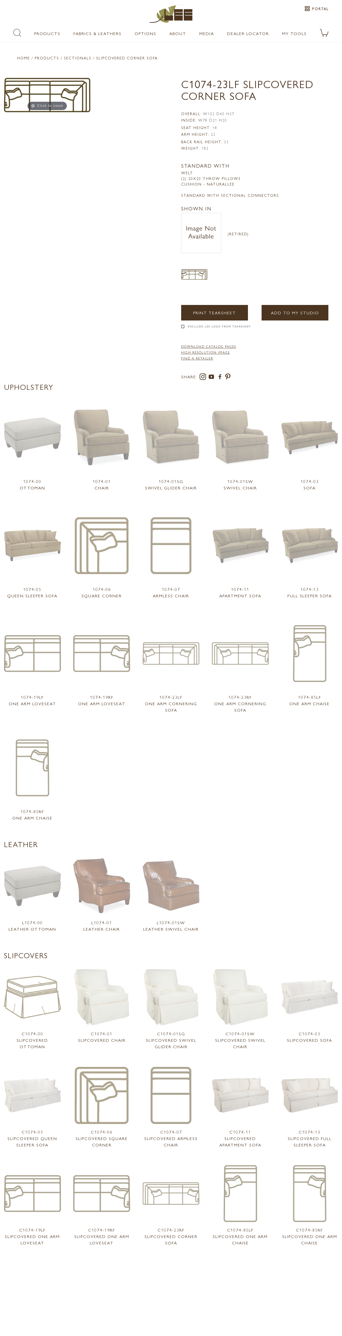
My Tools (294, 33)
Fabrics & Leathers (97, 33)
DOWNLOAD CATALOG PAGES (208, 346)
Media (206, 33)
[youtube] (212, 378)
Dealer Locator (248, 33)
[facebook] (221, 378)
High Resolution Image (205, 352)
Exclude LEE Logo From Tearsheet (219, 326)
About (177, 33)
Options (145, 33)
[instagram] (204, 378)
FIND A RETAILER (197, 358)
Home (23, 58)
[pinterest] (228, 378)
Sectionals (77, 58)
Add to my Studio (295, 313)
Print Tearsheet (214, 313)
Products (47, 33)
